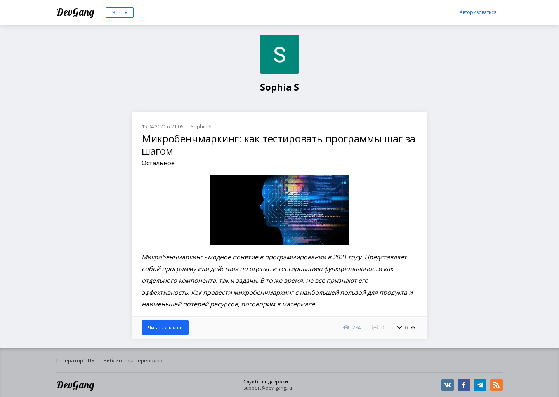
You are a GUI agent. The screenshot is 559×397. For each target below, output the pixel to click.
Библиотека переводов (133, 360)
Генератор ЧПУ (75, 360)
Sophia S (201, 126)
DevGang (76, 11)
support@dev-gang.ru (267, 388)
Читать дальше (165, 327)
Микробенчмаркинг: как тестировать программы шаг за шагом (278, 144)
